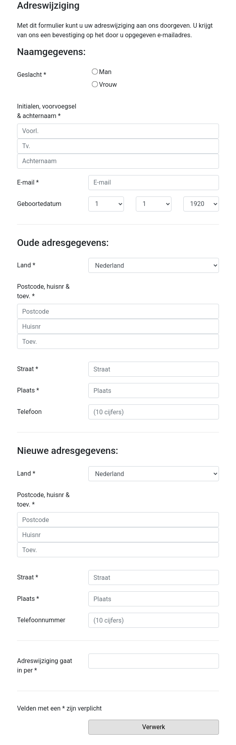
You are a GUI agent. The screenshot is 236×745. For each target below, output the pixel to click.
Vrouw (104, 84)
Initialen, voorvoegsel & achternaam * (46, 111)
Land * (26, 265)
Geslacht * (31, 74)
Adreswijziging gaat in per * (44, 665)
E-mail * (28, 182)
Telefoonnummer (41, 620)
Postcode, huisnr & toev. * (43, 291)
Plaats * (28, 390)
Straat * (27, 369)
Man (102, 72)
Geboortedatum (39, 204)
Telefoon (29, 411)
